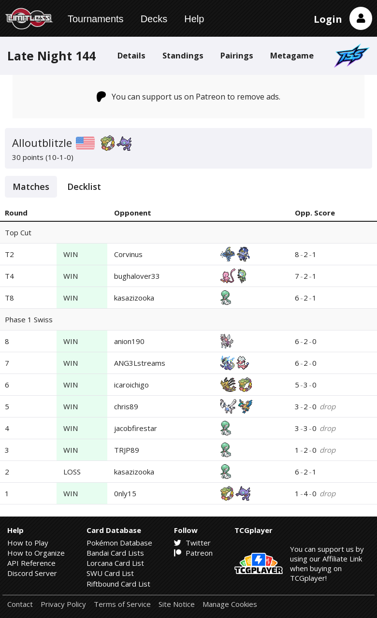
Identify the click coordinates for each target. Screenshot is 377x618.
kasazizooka (134, 297)
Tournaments (96, 19)
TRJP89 (126, 450)
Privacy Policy (63, 604)
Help (194, 19)
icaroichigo (131, 384)
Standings (182, 55)
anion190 (129, 341)
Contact (20, 604)
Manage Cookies (230, 604)
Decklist (84, 186)
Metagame (292, 55)
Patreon (193, 553)
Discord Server (32, 573)
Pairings (236, 55)
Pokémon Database (119, 542)
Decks (154, 19)
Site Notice (177, 604)
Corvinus (128, 254)
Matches (31, 186)
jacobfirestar (135, 428)
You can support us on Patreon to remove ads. (189, 96)
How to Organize (36, 553)
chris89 (126, 406)
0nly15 (125, 493)
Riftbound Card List (118, 584)
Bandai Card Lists (115, 553)
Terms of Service (122, 604)
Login (328, 19)
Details (131, 55)
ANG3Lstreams (139, 363)
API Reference (31, 563)
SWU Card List (110, 573)
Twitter (192, 542)
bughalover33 (137, 276)
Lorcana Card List (115, 563)
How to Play (27, 542)
